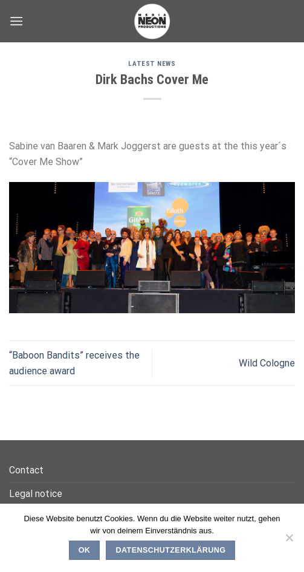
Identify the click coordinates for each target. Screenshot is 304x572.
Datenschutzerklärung (171, 550)
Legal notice (35, 493)
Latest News (151, 64)
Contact (26, 470)
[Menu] (16, 21)
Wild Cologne (267, 363)
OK (85, 550)
